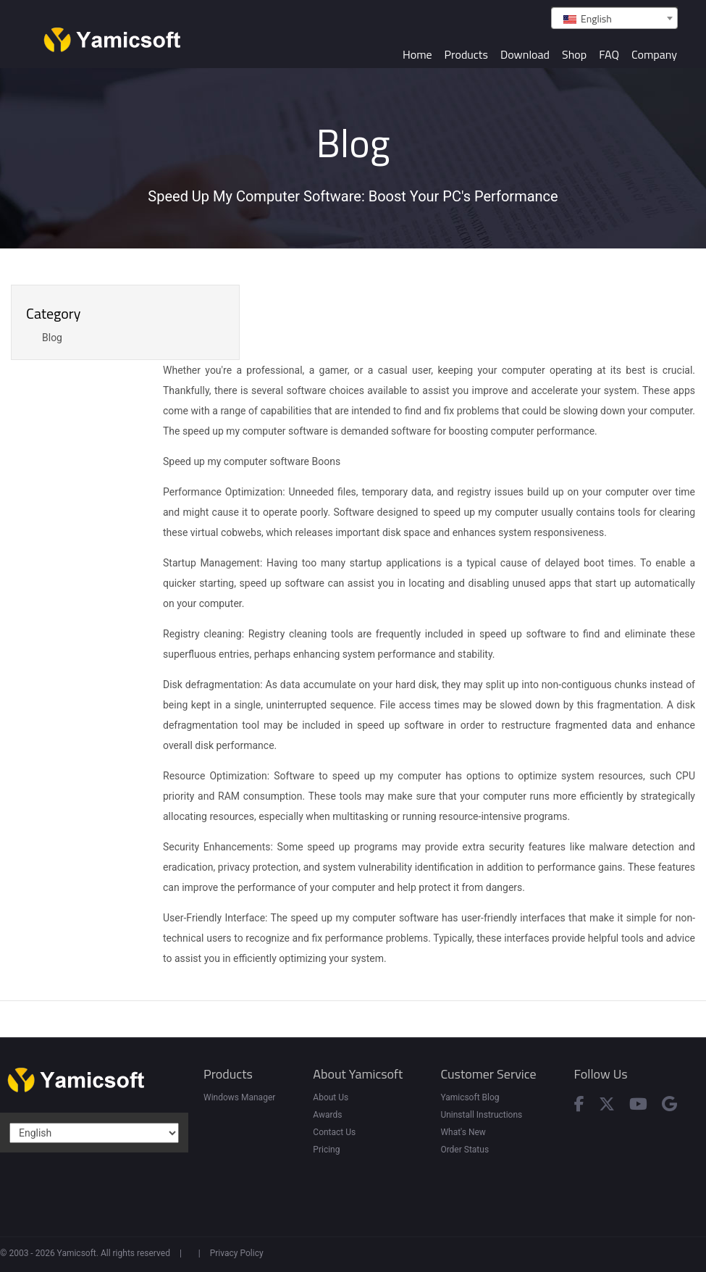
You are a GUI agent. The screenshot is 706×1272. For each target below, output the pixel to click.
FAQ (609, 54)
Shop (574, 54)
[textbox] (614, 19)
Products (466, 54)
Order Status (464, 1150)
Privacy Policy (237, 1253)
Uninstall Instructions (481, 1115)
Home (417, 54)
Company (654, 54)
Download (525, 54)
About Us (330, 1097)
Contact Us (334, 1132)
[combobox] (614, 18)
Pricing (326, 1150)
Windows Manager (239, 1097)
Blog (52, 337)
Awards (327, 1115)
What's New (462, 1132)
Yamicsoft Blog (469, 1097)
